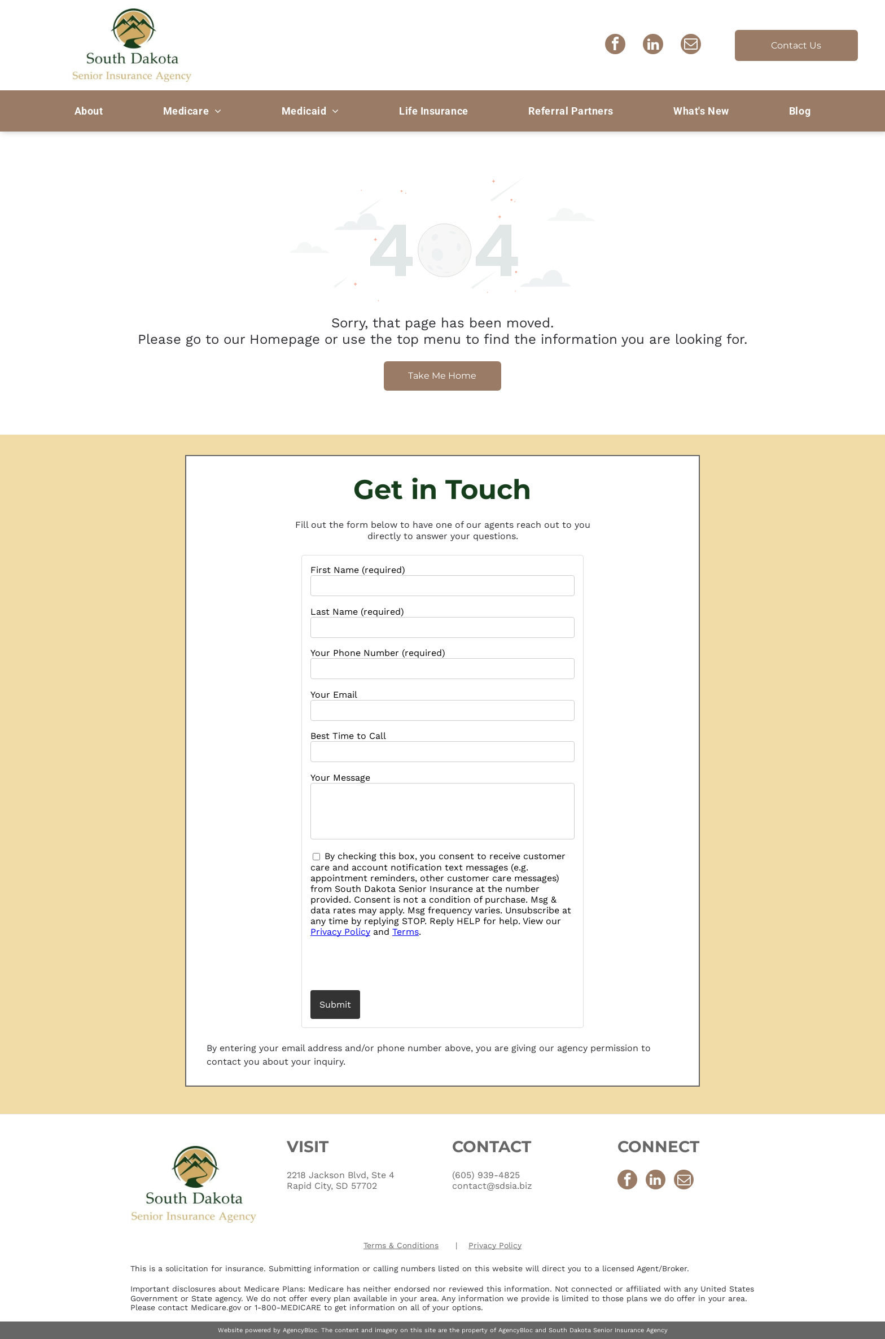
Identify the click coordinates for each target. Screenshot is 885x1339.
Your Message (340, 777)
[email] (691, 45)
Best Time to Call (348, 735)
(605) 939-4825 (486, 1175)
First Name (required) (357, 570)
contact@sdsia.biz (492, 1185)
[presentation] (376, 963)
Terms (405, 931)
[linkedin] (653, 45)
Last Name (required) (357, 611)
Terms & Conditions (401, 1245)
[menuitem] (89, 111)
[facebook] (615, 45)
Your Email (333, 694)
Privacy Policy (340, 931)
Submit (335, 1004)
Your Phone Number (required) (377, 652)
